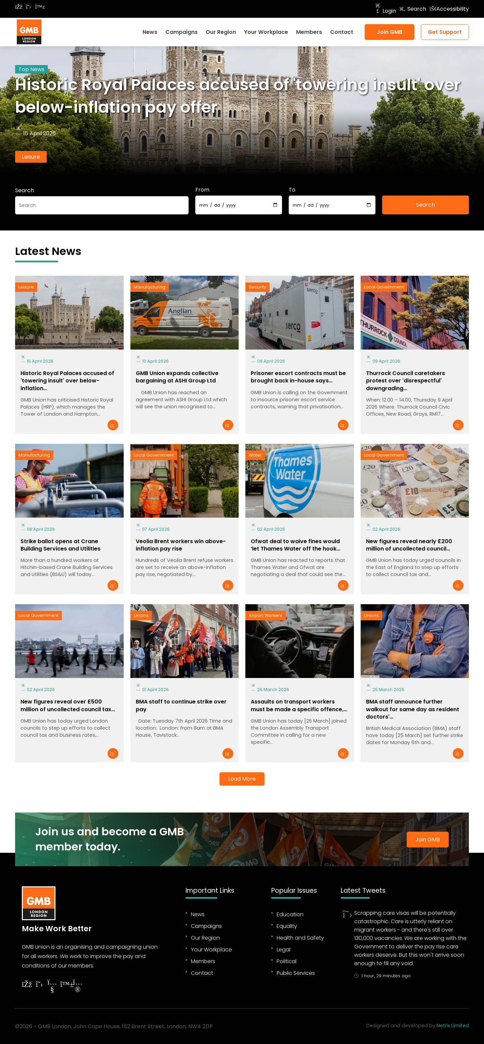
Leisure (31, 157)
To (292, 190)
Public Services (296, 973)
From (202, 190)
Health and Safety (300, 938)
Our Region (221, 32)
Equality (287, 926)
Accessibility (449, 9)
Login (385, 11)
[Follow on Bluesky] (38, 7)
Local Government (384, 287)
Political (286, 961)
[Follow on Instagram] (77, 987)
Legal (283, 949)
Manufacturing (149, 287)
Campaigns (181, 32)
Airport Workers (265, 615)
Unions (141, 615)
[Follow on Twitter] (28, 7)
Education (290, 914)
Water (255, 455)
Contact (341, 32)
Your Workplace (266, 32)
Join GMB (389, 32)
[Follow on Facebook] (18, 7)
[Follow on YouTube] (52, 987)
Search (412, 9)
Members (309, 32)
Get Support (445, 32)
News (150, 32)
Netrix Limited (453, 1025)
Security (257, 287)
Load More (242, 779)
